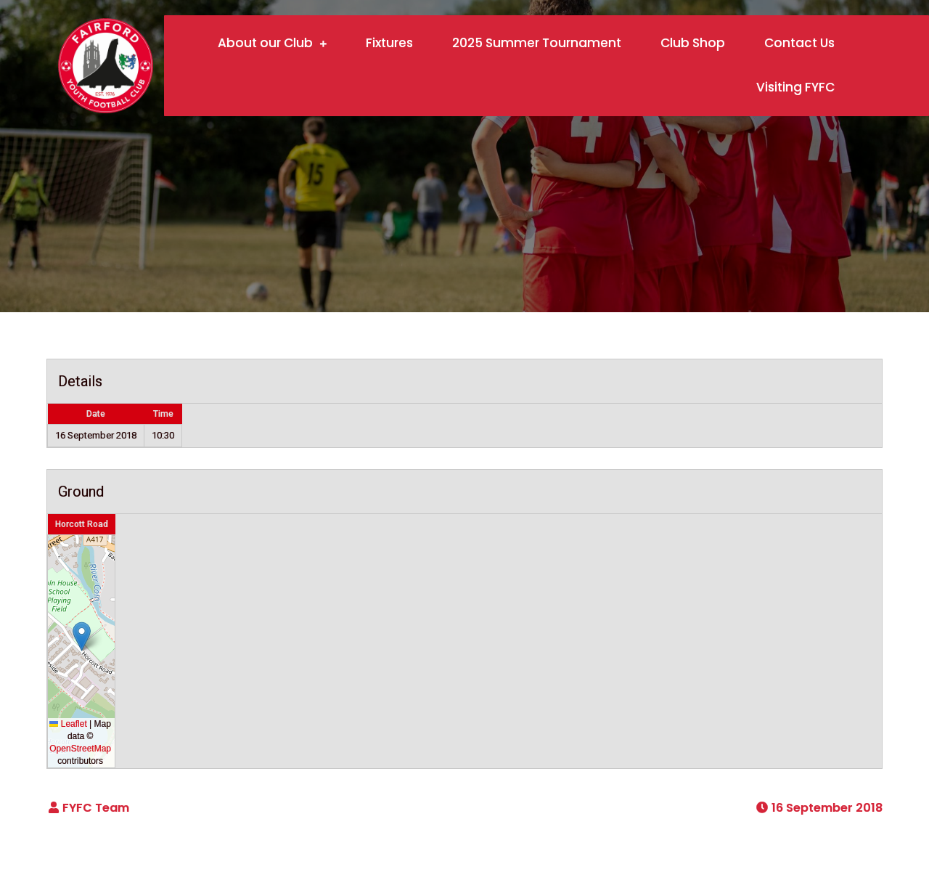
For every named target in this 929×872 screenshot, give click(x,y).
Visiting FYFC (795, 87)
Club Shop (692, 43)
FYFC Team (95, 807)
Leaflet (67, 724)
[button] (82, 636)
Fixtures (389, 43)
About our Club (265, 43)
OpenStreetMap (80, 748)
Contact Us (799, 43)
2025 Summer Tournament (536, 43)
